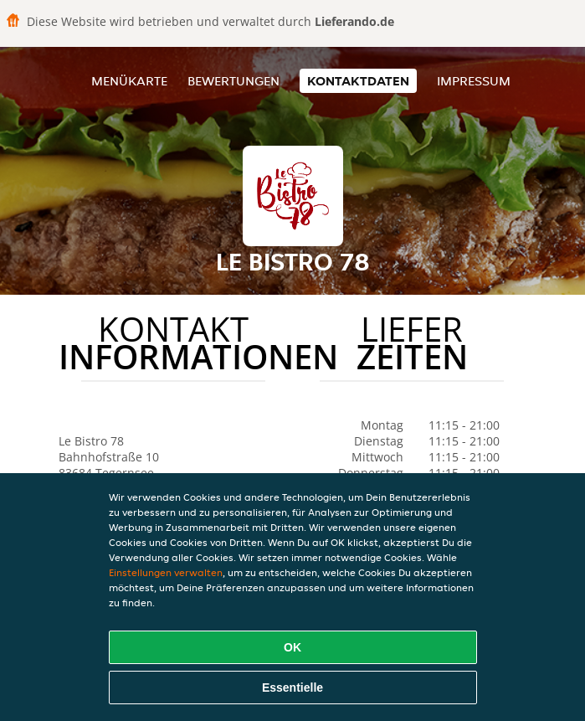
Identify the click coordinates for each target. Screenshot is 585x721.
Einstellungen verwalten (166, 572)
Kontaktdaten (358, 81)
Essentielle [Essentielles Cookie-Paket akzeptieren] (292, 687)
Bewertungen (233, 81)
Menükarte (129, 81)
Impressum (474, 81)
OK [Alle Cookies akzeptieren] (292, 647)
